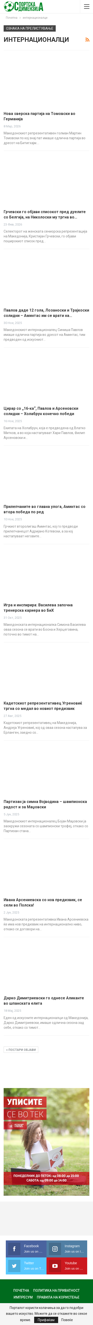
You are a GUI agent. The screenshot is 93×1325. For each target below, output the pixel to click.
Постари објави (21, 1050)
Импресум (23, 1297)
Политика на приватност (56, 1290)
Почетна (21, 1290)
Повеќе (67, 1320)
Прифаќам (46, 1320)
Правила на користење (58, 1297)
